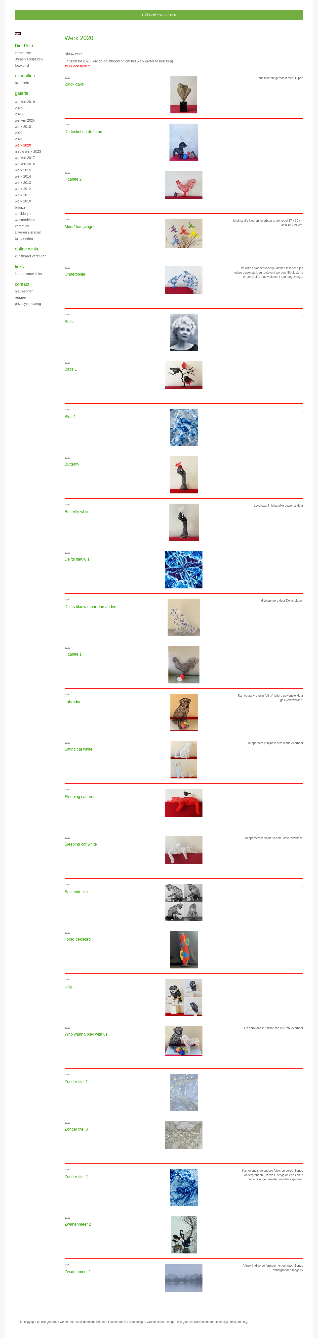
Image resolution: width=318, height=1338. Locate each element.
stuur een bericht (77, 66)
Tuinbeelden (24, 238)
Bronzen (21, 207)
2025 (19, 114)
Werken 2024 (25, 120)
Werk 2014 (23, 176)
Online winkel (27, 248)
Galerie (21, 93)
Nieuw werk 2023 (28, 151)
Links (19, 266)
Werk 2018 (23, 127)
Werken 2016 (25, 164)
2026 (19, 108)
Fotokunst (22, 65)
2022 (19, 133)
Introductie (23, 53)
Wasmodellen (25, 220)
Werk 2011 (23, 195)
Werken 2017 (25, 158)
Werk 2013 (23, 183)
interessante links (28, 274)
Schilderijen (23, 214)
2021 (19, 139)
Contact (22, 284)
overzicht (22, 83)
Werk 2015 (23, 170)
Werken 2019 (25, 102)
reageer (21, 297)
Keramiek (22, 226)
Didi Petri (149, 15)
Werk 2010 (23, 201)
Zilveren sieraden (28, 232)
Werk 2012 (23, 189)
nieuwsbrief (24, 291)
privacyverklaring (28, 304)
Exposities (25, 75)
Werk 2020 (23, 145)
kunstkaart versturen (30, 256)
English (18, 33)
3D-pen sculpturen (29, 59)
